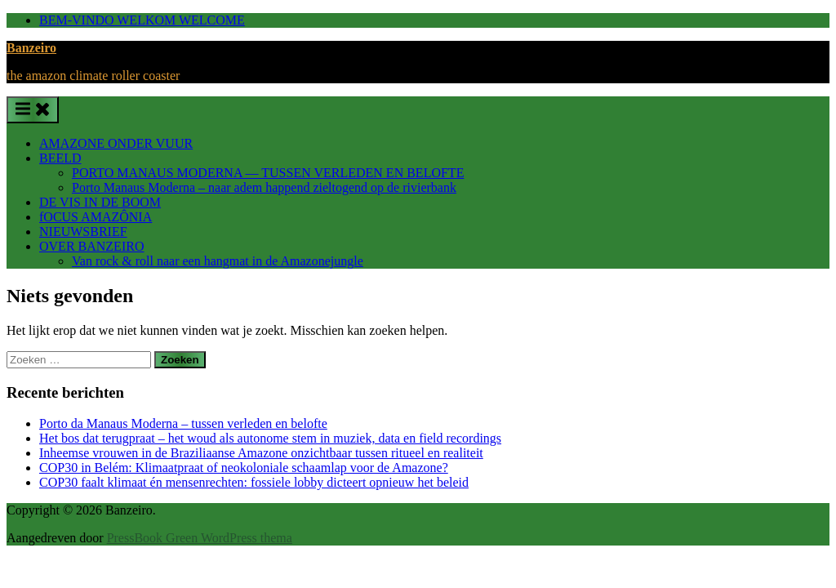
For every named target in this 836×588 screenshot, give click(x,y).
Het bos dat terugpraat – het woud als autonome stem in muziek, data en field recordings (270, 438)
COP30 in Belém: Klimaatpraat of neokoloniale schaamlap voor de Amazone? (243, 467)
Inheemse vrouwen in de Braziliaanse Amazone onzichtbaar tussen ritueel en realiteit (261, 453)
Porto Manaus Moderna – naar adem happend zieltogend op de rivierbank (264, 187)
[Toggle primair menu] (33, 109)
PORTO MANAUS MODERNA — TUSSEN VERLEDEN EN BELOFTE (268, 173)
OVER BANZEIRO (91, 246)
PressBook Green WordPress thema (199, 538)
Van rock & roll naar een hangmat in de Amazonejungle (217, 261)
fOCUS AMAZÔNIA (95, 217)
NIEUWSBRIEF (83, 231)
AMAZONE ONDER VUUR (116, 143)
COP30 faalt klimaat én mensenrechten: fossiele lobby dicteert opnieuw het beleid (254, 482)
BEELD (60, 158)
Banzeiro (31, 48)
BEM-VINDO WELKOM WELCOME (142, 20)
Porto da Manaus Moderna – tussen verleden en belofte (183, 423)
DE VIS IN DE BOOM (100, 202)
